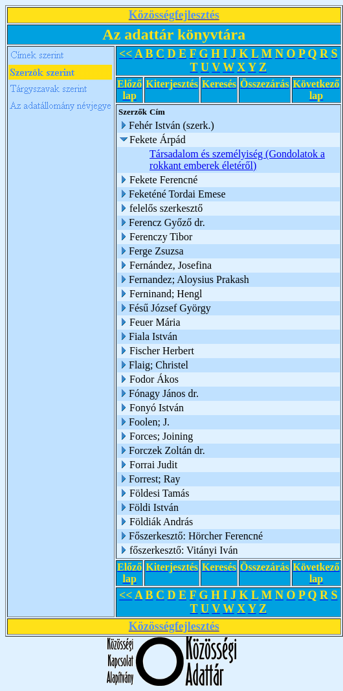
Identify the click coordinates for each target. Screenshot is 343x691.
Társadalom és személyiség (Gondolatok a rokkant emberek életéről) (237, 159)
